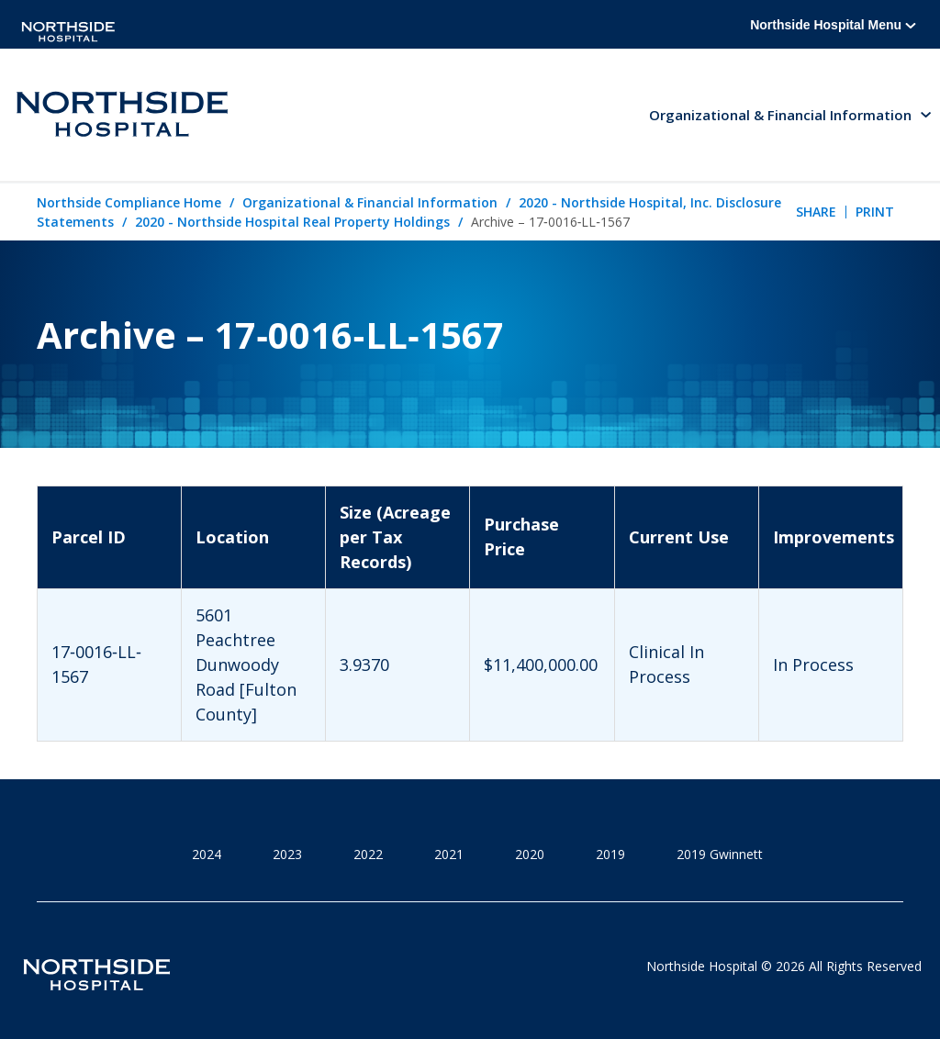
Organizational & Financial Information (370, 202)
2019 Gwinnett (720, 854)
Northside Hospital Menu (833, 24)
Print (875, 211)
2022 (368, 854)
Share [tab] (816, 211)
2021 (449, 854)
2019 (610, 854)
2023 (287, 854)
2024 (206, 854)
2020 (529, 854)
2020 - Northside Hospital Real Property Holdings (292, 221)
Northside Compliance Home (129, 202)
